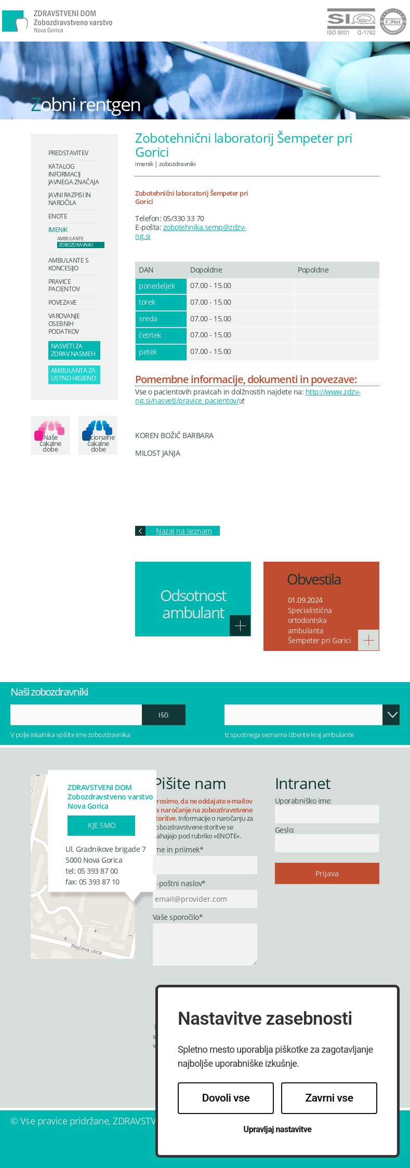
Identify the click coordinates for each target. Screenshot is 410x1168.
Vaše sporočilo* (178, 917)
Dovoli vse (225, 1098)
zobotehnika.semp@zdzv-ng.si (190, 231)
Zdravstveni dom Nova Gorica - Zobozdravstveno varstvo (85, 28)
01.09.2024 (305, 600)
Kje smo (102, 825)
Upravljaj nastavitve (278, 1129)
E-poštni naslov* (179, 883)
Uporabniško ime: (303, 801)
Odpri (391, 714)
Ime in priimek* (178, 850)
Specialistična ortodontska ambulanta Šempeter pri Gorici (319, 625)
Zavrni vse (329, 1098)
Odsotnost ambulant (193, 604)
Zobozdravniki (177, 163)
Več (240, 625)
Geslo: (285, 830)
